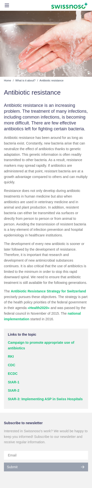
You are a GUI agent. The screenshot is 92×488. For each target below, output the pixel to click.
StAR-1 (13, 382)
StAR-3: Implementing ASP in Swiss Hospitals (45, 399)
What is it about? (25, 80)
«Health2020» (39, 308)
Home (7, 80)
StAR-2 (13, 390)
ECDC (13, 374)
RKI (11, 356)
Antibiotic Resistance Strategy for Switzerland (48, 291)
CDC (11, 365)
